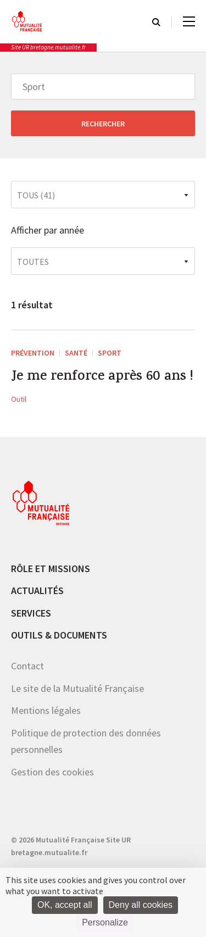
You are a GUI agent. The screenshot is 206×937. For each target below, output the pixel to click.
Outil (18, 399)
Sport (109, 353)
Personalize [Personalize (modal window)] (105, 922)
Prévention (32, 353)
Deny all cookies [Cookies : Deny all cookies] (141, 905)
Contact (27, 665)
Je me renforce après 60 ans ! (102, 377)
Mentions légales (46, 710)
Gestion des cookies (52, 772)
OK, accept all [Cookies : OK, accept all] (64, 905)
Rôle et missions (50, 568)
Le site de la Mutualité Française (77, 688)
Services (31, 613)
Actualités (37, 590)
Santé (76, 353)
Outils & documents (59, 635)
